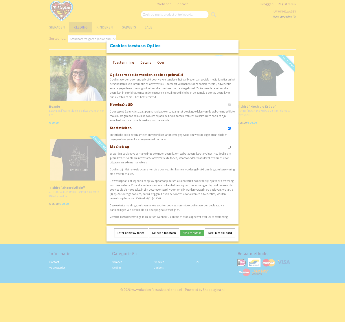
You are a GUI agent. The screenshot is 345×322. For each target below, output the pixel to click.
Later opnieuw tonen (131, 238)
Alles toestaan (192, 238)
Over (160, 68)
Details (145, 68)
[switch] (229, 110)
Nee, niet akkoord (220, 238)
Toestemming (123, 68)
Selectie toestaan (164, 238)
